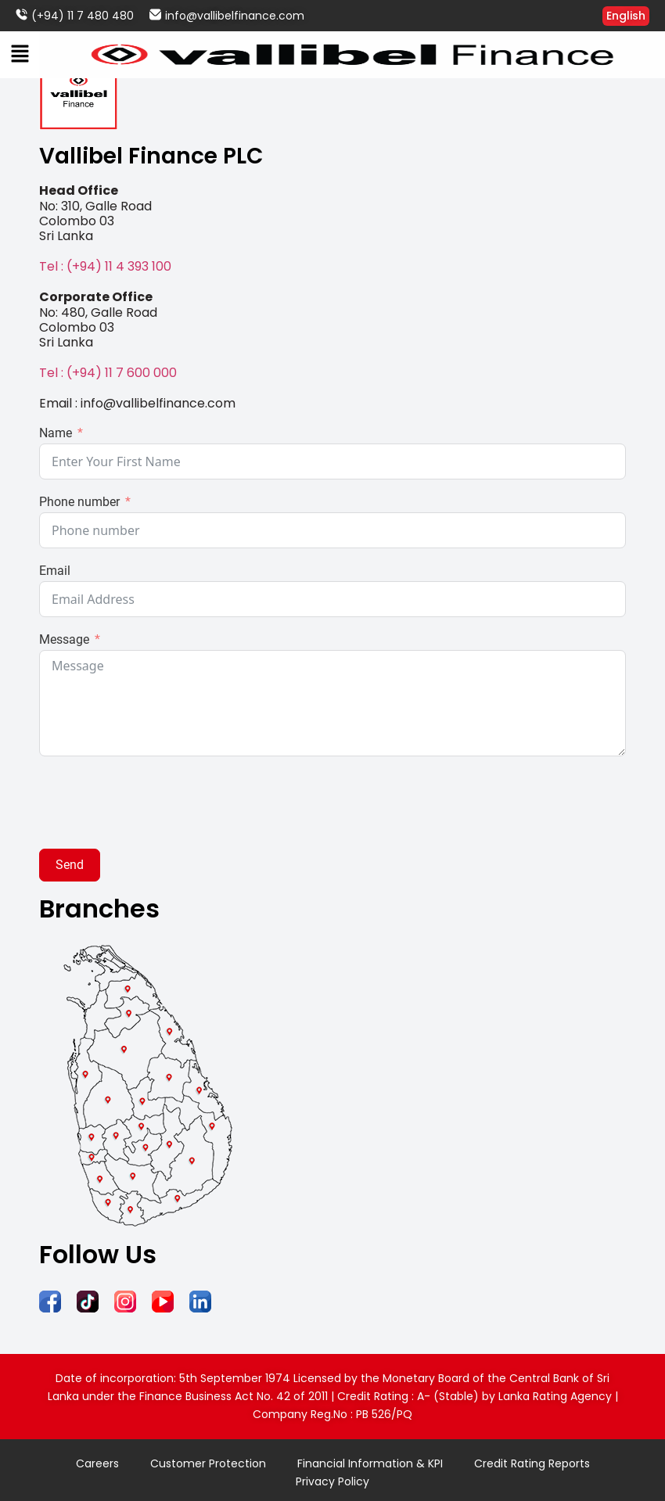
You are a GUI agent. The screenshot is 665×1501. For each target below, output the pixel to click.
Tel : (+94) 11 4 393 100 (105, 266)
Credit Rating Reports (531, 1463)
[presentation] (158, 802)
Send (70, 864)
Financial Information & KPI (369, 1463)
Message (64, 640)
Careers (97, 1463)
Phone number (79, 502)
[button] (19, 55)
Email (54, 571)
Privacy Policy (332, 1481)
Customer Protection (208, 1463)
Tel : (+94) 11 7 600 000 (108, 373)
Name (55, 433)
